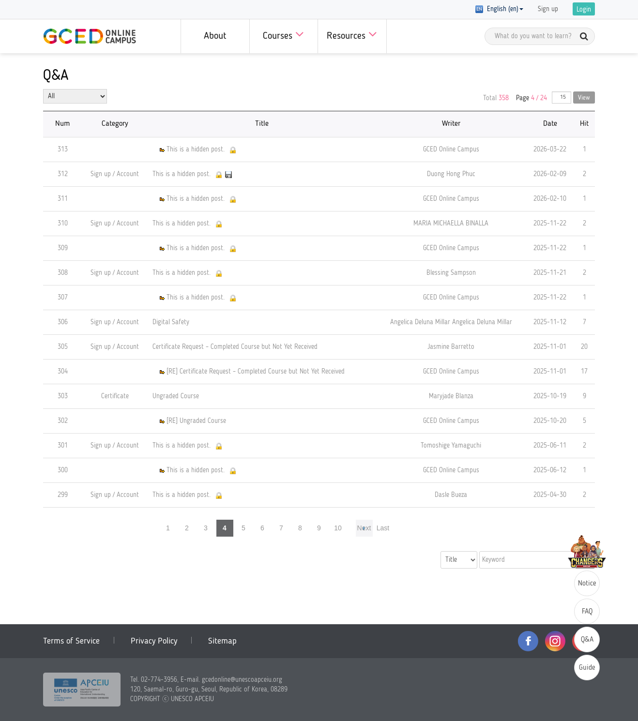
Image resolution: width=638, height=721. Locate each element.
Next (364, 528)
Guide (587, 668)
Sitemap (222, 641)
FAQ (587, 612)
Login (584, 9)
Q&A (587, 640)
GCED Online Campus (89, 36)
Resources (352, 34)
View (584, 98)
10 (338, 528)
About (215, 36)
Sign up (548, 9)
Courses (283, 34)
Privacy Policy (154, 641)
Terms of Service (71, 641)
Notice (587, 583)
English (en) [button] (499, 9)
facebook (528, 641)
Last (383, 528)
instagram (555, 641)
